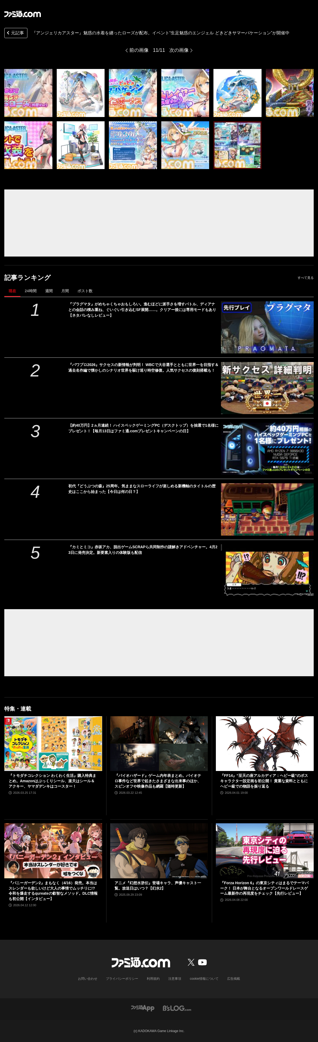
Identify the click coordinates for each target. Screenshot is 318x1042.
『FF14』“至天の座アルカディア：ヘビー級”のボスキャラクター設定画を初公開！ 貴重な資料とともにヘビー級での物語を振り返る (264, 780)
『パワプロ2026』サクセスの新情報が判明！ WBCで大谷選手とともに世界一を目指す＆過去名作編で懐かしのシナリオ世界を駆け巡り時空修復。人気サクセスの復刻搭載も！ (143, 367)
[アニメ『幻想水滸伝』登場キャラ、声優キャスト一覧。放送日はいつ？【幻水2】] (159, 850)
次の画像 (179, 50)
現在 (12, 291)
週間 (49, 291)
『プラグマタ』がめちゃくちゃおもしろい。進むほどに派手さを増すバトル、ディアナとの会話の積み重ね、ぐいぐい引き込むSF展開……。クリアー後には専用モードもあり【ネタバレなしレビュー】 (142, 309)
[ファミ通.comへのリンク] (22, 14)
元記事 (15, 33)
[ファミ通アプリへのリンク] (142, 1008)
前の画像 (139, 50)
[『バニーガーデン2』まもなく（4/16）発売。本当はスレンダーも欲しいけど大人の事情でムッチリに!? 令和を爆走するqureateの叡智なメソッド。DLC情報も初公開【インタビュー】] (53, 850)
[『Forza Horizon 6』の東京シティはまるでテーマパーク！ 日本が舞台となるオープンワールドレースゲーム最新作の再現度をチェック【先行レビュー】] (265, 850)
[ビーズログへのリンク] (177, 1008)
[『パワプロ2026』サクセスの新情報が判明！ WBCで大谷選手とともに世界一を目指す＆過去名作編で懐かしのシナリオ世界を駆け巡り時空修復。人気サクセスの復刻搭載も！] (267, 388)
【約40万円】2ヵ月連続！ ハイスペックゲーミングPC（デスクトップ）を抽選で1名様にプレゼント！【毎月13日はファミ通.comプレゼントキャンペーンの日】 (143, 428)
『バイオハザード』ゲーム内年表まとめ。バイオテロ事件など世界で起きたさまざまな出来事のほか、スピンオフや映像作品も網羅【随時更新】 (158, 780)
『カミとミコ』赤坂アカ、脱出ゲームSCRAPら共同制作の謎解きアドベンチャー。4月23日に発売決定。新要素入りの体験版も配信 (142, 550)
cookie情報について (204, 979)
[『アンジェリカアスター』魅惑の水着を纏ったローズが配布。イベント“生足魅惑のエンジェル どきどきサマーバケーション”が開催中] (28, 93)
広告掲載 (233, 979)
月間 (65, 291)
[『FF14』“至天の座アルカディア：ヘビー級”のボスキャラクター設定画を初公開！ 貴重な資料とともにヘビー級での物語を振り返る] (265, 743)
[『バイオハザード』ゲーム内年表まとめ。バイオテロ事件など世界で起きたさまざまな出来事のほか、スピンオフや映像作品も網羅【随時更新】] (159, 743)
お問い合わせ (87, 979)
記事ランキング (27, 277)
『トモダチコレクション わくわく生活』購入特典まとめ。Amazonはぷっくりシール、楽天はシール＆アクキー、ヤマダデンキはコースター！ (52, 780)
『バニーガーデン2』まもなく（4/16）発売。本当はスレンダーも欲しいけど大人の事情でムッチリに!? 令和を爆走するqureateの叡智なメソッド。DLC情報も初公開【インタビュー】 (53, 891)
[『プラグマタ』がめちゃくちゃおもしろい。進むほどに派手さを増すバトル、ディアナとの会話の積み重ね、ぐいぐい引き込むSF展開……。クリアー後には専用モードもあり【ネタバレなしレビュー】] (267, 327)
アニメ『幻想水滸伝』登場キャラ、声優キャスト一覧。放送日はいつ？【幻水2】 (158, 885)
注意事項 (174, 979)
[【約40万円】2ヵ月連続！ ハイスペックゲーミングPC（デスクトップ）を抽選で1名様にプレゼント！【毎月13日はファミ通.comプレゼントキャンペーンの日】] (267, 449)
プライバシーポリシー (122, 979)
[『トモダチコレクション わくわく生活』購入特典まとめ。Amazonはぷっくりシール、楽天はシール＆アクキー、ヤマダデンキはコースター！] (53, 743)
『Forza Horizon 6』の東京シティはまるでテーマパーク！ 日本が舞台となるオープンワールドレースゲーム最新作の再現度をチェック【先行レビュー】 (264, 888)
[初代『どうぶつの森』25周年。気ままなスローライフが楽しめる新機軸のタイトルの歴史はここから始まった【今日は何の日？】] (267, 509)
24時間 (31, 291)
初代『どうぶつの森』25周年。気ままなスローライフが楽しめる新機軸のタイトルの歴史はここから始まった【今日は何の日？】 (142, 489)
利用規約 (153, 979)
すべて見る (306, 278)
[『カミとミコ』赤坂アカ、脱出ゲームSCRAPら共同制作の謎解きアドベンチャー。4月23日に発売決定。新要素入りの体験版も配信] (267, 570)
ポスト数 (84, 291)
